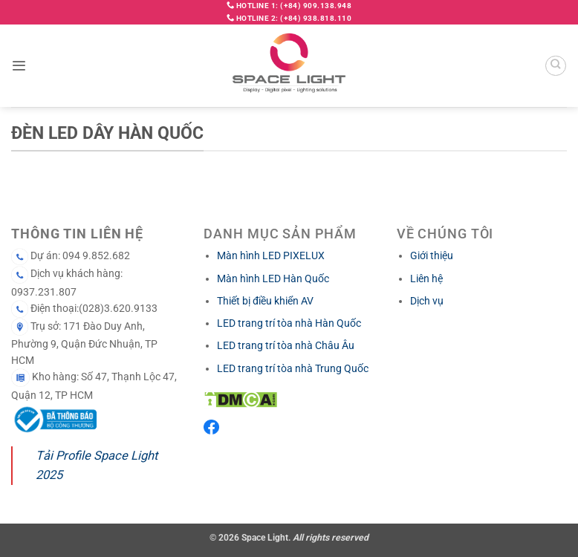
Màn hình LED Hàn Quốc (273, 278)
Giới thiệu (431, 255)
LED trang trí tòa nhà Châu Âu (285, 345)
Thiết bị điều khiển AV (265, 301)
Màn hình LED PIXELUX (271, 255)
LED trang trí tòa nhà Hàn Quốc (289, 323)
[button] (19, 65)
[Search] (555, 66)
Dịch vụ (427, 301)
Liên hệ (426, 278)
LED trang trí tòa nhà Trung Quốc (292, 368)
